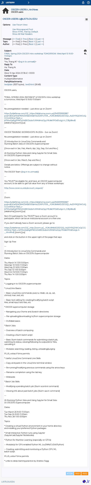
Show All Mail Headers (22, 34)
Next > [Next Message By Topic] (32, 41)
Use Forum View (19, 25)
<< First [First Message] (16, 39)
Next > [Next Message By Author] (32, 44)
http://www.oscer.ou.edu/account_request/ (23, 188)
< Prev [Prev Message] (24, 39)
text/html (29, 84)
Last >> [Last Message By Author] (40, 44)
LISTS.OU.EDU (8, 482)
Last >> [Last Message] (40, 39)
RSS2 (84, 473)
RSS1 (77, 473)
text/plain (8, 84)
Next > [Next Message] (32, 39)
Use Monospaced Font (22, 29)
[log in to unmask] (27, 61)
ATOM (70, 473)
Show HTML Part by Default (25, 32)
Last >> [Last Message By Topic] (40, 41)
